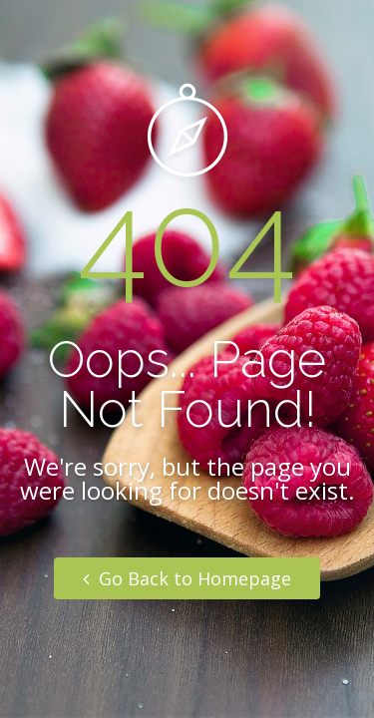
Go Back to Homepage (187, 578)
